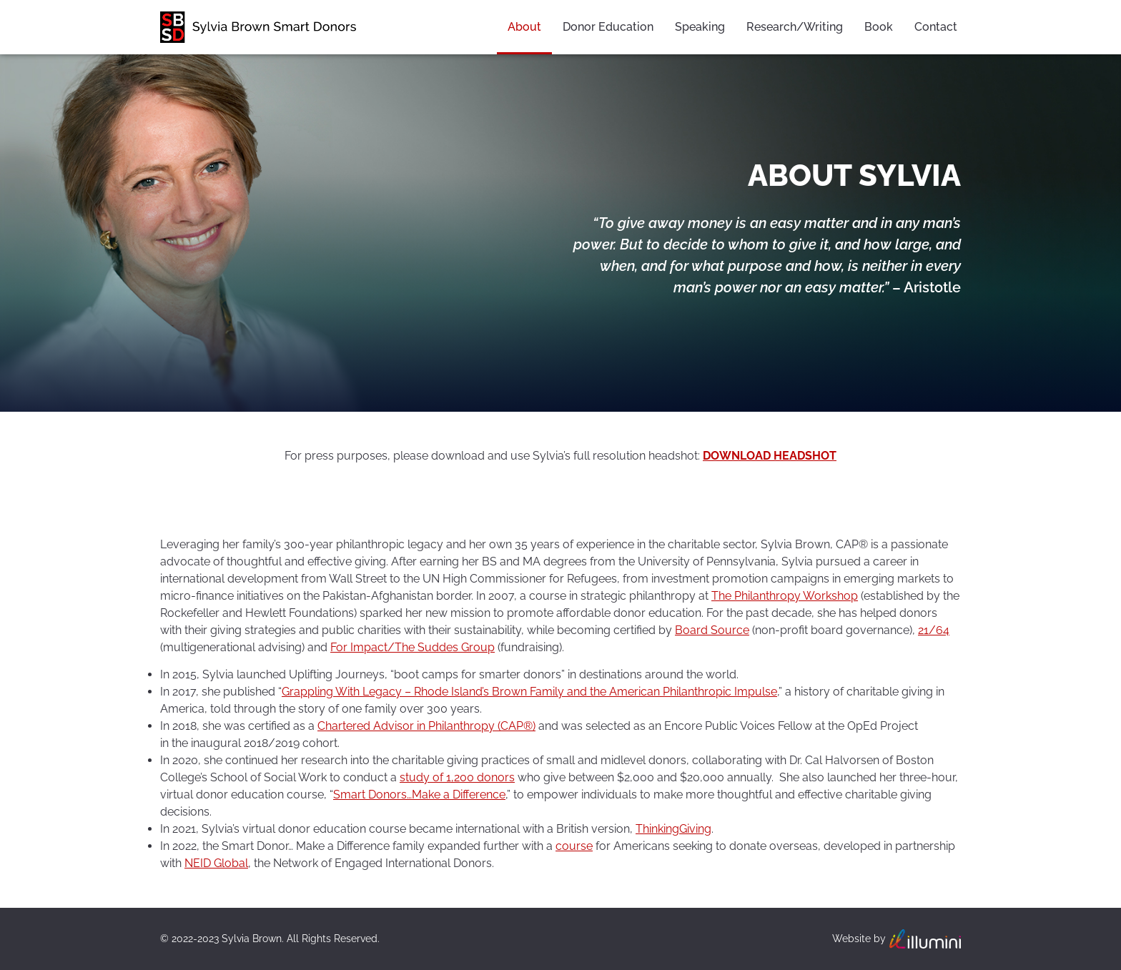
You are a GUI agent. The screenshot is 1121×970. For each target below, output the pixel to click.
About (524, 27)
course (574, 846)
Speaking (700, 27)
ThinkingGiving (673, 829)
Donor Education (608, 27)
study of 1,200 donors (457, 777)
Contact (935, 27)
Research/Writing (794, 27)
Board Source (712, 630)
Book (878, 27)
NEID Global (216, 863)
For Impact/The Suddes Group (412, 647)
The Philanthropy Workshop (784, 596)
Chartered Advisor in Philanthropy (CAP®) (426, 726)
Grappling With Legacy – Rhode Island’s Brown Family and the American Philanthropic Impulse (529, 691)
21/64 (933, 630)
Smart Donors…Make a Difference (419, 794)
